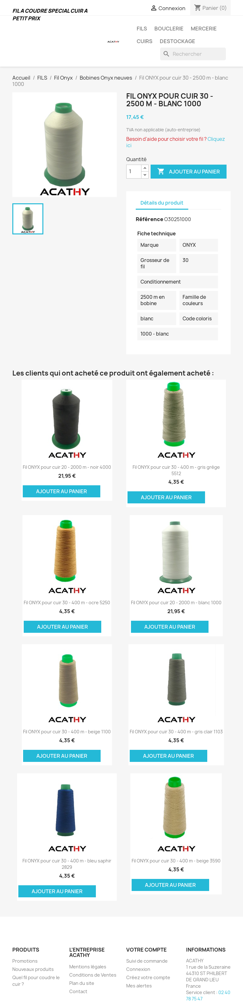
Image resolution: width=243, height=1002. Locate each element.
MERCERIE (204, 28)
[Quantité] (133, 172)
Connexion (138, 969)
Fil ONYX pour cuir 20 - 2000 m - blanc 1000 (176, 602)
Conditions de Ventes (92, 975)
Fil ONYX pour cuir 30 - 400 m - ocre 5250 (67, 602)
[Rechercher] (193, 54)
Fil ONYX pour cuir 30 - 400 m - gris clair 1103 (176, 732)
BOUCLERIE (169, 28)
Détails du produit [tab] (162, 203)
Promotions (25, 961)
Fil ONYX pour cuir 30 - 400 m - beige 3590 (176, 861)
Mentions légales (87, 967)
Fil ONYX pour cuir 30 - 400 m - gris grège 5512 (176, 470)
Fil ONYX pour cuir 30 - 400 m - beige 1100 (67, 732)
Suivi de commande (147, 961)
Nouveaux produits (33, 969)
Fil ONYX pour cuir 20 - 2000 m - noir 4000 (67, 467)
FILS (142, 28)
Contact (78, 991)
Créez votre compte (148, 977)
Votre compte (146, 949)
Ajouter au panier (188, 171)
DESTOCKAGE (177, 41)
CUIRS (145, 41)
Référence (149, 219)
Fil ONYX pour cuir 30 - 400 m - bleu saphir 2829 (66, 864)
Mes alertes (139, 986)
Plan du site (81, 983)
